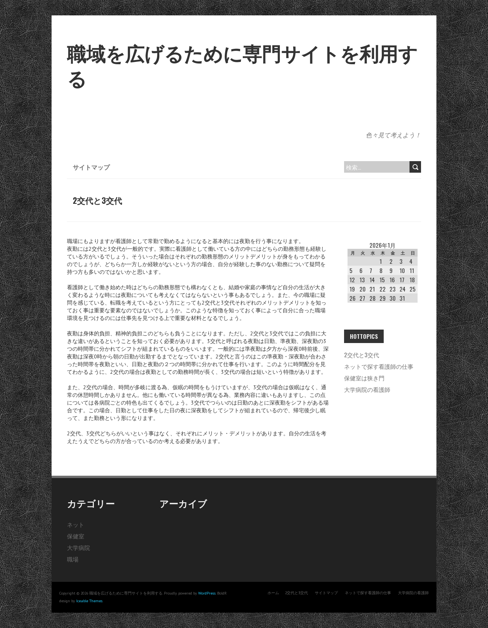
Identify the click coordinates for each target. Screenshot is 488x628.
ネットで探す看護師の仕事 (378, 366)
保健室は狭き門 (364, 377)
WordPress (207, 593)
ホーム (273, 592)
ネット (75, 524)
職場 (73, 559)
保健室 (75, 535)
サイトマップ (91, 167)
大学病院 (78, 547)
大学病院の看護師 (367, 389)
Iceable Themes (89, 600)
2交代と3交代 (361, 354)
